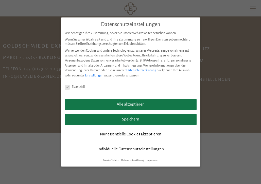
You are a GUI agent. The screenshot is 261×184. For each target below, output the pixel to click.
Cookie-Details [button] (111, 160)
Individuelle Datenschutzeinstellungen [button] (130, 149)
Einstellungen (94, 75)
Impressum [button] (152, 160)
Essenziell (75, 87)
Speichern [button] (130, 119)
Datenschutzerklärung (141, 70)
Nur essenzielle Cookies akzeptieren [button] (130, 134)
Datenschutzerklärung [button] (132, 160)
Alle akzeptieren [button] (131, 104)
